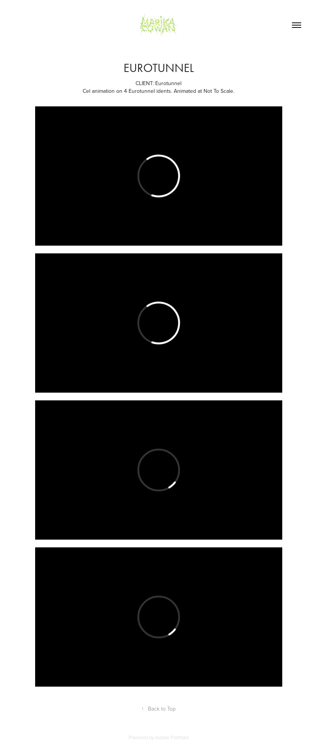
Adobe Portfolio (172, 737)
